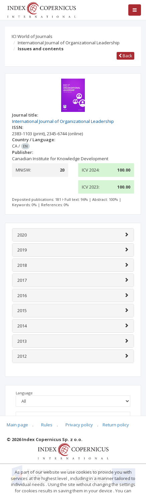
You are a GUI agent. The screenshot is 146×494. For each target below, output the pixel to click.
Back (125, 56)
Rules (46, 425)
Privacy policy (79, 425)
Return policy (116, 425)
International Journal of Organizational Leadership (69, 43)
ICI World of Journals (32, 36)
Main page (17, 425)
